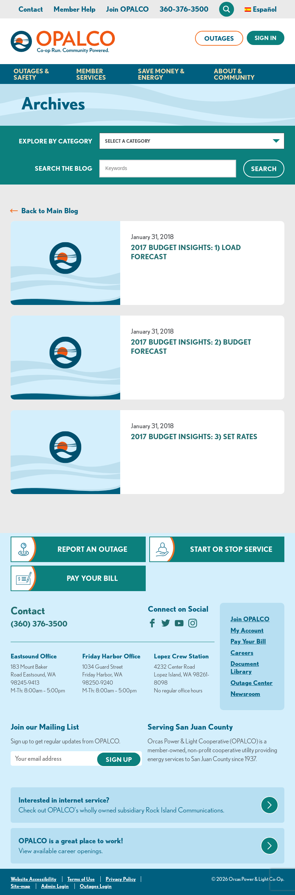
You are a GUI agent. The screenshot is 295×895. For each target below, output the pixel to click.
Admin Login (55, 886)
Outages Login (96, 886)
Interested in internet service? (138, 805)
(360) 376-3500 (39, 623)
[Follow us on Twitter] (165, 625)
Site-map (20, 886)
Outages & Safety (31, 74)
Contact (30, 9)
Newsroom (245, 693)
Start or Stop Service (231, 549)
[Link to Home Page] (63, 43)
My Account (246, 630)
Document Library (244, 667)
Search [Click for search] (264, 168)
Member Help (74, 9)
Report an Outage (92, 549)
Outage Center (251, 682)
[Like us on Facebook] (152, 625)
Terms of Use (81, 879)
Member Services (91, 74)
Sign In (266, 38)
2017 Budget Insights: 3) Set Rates (194, 436)
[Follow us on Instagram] (192, 625)
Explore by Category (55, 141)
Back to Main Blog (49, 210)
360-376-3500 (184, 9)
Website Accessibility (33, 879)
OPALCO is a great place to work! (138, 846)
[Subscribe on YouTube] (179, 625)
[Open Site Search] (226, 9)
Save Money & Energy (161, 74)
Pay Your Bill (92, 578)
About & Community (234, 74)
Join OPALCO (127, 9)
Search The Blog (63, 168)
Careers (241, 652)
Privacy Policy (121, 879)
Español (265, 9)
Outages (219, 38)
